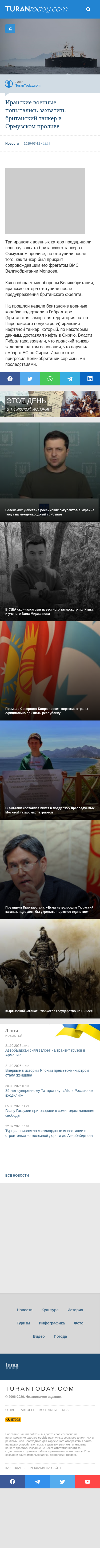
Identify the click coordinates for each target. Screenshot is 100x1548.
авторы (27, 1410)
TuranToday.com (40, 1388)
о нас (10, 1410)
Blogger (71, 1454)
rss (65, 1410)
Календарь (15, 1468)
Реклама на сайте (46, 1468)
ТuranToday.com (37, 9)
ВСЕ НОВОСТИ (17, 1175)
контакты (48, 1410)
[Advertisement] (45, 201)
